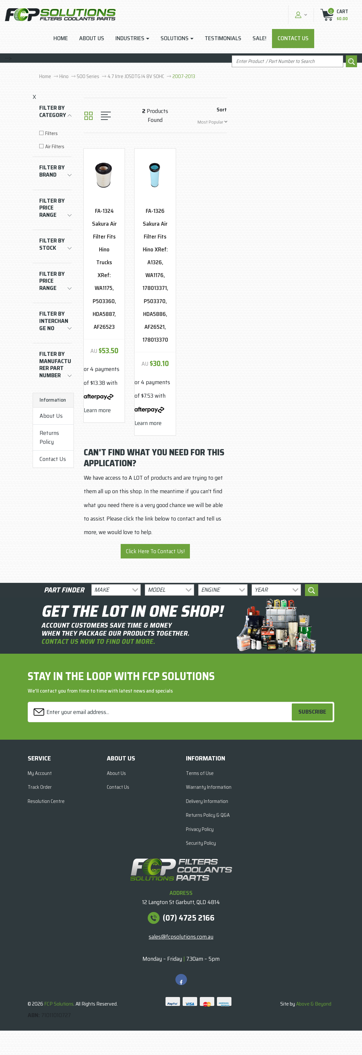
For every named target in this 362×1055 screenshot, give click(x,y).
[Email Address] (160, 712)
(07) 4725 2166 (189, 918)
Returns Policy (49, 437)
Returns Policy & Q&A (208, 815)
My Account (40, 773)
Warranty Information (208, 787)
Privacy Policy (200, 829)
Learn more (97, 410)
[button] (300, 14)
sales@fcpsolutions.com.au (181, 936)
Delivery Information (207, 801)
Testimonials (223, 38)
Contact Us (293, 38)
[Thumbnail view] (88, 116)
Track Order (40, 787)
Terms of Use (200, 773)
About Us (91, 38)
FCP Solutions (59, 1004)
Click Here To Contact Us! (155, 551)
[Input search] (287, 61)
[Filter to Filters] (55, 133)
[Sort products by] (212, 122)
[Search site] (351, 61)
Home (60, 38)
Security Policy (201, 843)
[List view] (106, 116)
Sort (222, 109)
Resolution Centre (46, 801)
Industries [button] (129, 38)
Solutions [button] (175, 38)
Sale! (259, 38)
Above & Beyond (313, 1004)
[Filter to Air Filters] (55, 147)
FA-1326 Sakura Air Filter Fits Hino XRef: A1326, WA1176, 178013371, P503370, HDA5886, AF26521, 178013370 (155, 275)
